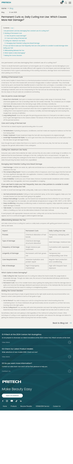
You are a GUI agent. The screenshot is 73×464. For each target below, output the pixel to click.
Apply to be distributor (12, 395)
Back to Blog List (62, 323)
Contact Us (57, 406)
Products (14, 406)
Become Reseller (26, 406)
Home (3, 8)
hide (12, 28)
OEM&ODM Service (42, 406)
